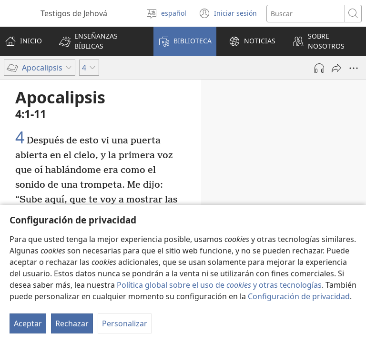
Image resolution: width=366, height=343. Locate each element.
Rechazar (72, 323)
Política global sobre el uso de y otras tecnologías (219, 285)
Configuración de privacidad (299, 296)
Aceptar (28, 323)
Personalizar (124, 323)
